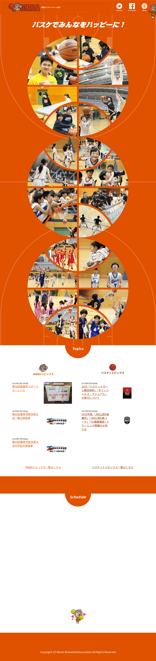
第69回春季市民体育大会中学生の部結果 (25, 444)
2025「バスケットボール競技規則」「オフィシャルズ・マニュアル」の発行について (95, 392)
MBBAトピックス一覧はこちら (43, 467)
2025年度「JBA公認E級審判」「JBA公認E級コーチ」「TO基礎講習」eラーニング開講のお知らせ (95, 421)
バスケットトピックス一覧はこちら (112, 467)
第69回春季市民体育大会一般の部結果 (25, 416)
